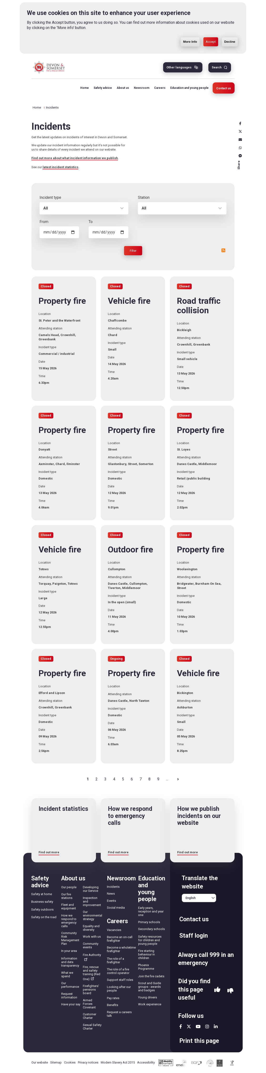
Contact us (223, 88)
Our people (68, 887)
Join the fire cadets (151, 976)
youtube (198, 1026)
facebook (180, 1026)
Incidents (113, 886)
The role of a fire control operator (118, 971)
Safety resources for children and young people (149, 940)
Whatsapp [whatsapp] (240, 148)
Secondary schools (151, 929)
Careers (159, 88)
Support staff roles (120, 980)
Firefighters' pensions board (91, 989)
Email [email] (240, 140)
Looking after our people (119, 988)
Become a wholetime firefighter (121, 949)
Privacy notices (88, 1062)
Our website (39, 1062)
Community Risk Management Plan (70, 938)
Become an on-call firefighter (119, 938)
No (230, 991)
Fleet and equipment (68, 906)
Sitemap (56, 1062)
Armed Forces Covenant (89, 1003)
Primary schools (149, 922)
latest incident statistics (60, 167)
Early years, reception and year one (151, 911)
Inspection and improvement (92, 901)
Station (144, 197)
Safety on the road (43, 917)
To (91, 221)
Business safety (42, 901)
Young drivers (147, 997)
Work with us (92, 936)
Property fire (62, 301)
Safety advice (102, 88)
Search (216, 67)
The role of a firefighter (115, 960)
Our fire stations (66, 896)
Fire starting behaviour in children (146, 954)
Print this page (199, 1040)
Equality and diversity (91, 927)
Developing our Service (91, 889)
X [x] (240, 132)
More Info (190, 33)
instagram (207, 1026)
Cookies (69, 1062)
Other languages (178, 67)
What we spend (67, 974)
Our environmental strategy (92, 915)
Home (84, 88)
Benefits (112, 1005)
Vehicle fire (129, 301)
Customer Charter (89, 1016)
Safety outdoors (42, 909)
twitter (189, 1026)
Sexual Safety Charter (92, 1026)
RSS (223, 250)
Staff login (193, 935)
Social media (116, 907)
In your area (69, 951)
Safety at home (41, 894)
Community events (90, 945)
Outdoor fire (130, 550)
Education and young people (189, 88)
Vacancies (114, 930)
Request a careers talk (119, 1013)
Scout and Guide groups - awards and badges (149, 986)
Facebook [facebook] (240, 123)
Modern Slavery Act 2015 (118, 1062)
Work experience (149, 1004)
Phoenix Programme (146, 966)
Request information (69, 995)
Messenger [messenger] (240, 156)
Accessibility (146, 1062)
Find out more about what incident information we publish (74, 158)
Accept (211, 33)
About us (122, 88)
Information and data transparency (70, 962)
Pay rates (113, 998)
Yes (217, 990)
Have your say (70, 1004)
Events (111, 900)
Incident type (50, 197)
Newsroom (141, 88)
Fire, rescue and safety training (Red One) (91, 973)
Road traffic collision (199, 305)
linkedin (216, 1026)
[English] (199, 898)
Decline (229, 33)
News (111, 893)
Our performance (70, 984)
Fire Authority (92, 957)
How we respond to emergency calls (68, 921)
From (44, 221)
